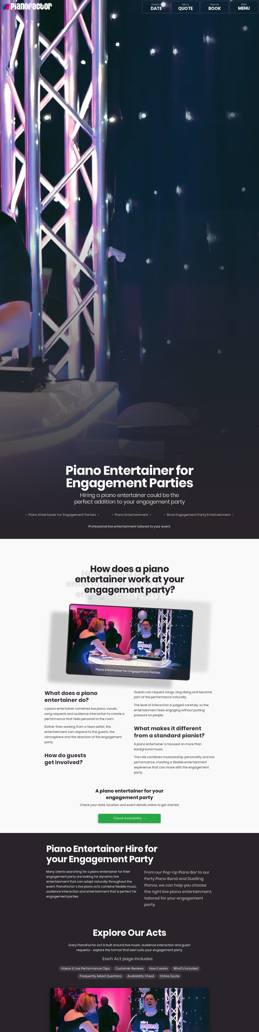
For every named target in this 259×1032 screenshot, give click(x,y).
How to (215, 7)
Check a (156, 7)
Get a (185, 7)
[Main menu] (244, 7)
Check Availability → (129, 818)
